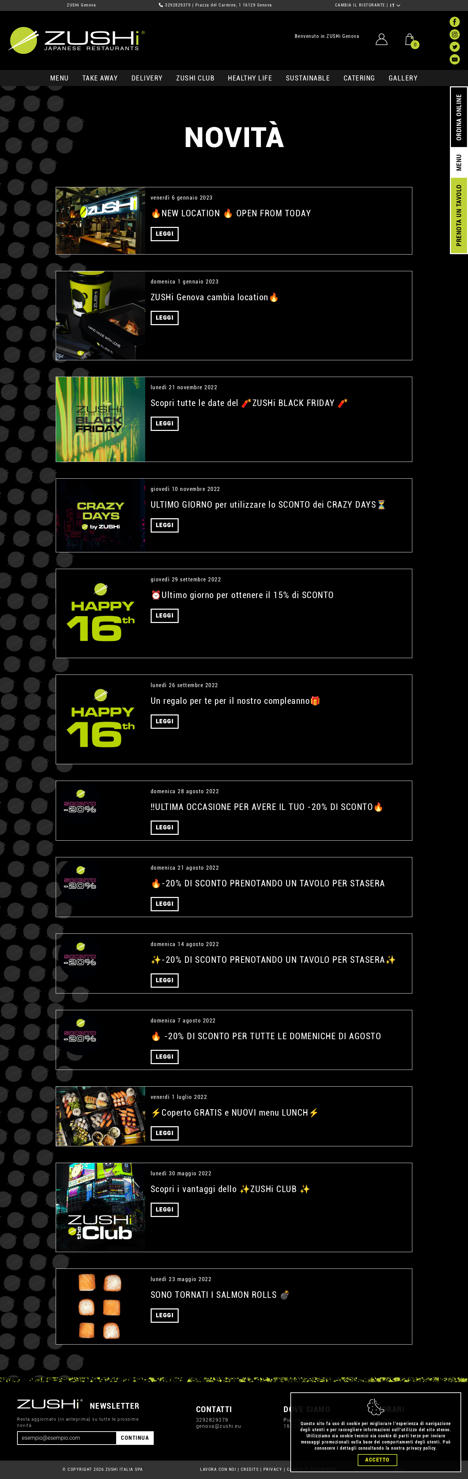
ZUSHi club (195, 78)
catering (359, 78)
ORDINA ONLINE (459, 117)
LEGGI (165, 234)
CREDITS (250, 1469)
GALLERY (403, 78)
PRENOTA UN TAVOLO (459, 216)
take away (100, 78)
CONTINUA (135, 1438)
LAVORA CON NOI (218, 1469)
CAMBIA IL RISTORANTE (360, 5)
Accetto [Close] (377, 1460)
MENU (59, 78)
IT (395, 5)
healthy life (250, 78)
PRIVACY (273, 1469)
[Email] (67, 1438)
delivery (147, 78)
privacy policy (421, 1448)
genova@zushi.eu (219, 1426)
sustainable (308, 78)
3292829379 (178, 5)
